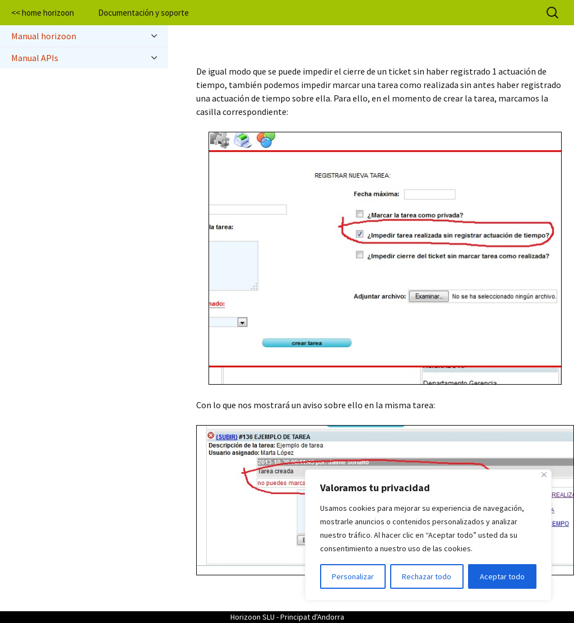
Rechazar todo (426, 576)
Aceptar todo (502, 576)
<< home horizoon (42, 12)
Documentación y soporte (143, 12)
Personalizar (353, 576)
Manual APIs (84, 57)
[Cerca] (544, 474)
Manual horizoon (84, 35)
